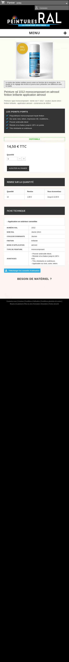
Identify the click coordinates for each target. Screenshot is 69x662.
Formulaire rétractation (40, 304)
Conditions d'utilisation (32, 301)
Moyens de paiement (17, 304)
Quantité (10, 155)
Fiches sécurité (54, 304)
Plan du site (28, 304)
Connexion (43, 8)
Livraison (21, 301)
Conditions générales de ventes (51, 301)
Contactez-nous (12, 301)
